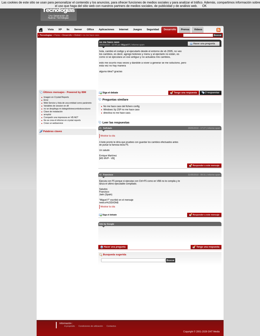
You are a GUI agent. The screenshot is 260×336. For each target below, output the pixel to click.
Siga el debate (108, 92)
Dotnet (77, 35)
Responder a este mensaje (204, 165)
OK (204, 6)
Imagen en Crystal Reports (56, 97)
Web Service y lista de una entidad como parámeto (68, 103)
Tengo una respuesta (183, 92)
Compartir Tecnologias (58, 11)
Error (46, 100)
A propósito (69, 326)
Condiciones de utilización (90, 326)
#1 (100, 128)
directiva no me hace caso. (117, 112)
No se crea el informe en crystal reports (62, 120)
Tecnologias (46, 35)
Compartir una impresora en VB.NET (61, 117)
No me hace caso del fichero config (121, 106)
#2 (100, 174)
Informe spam (137, 45)
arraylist (47, 114)
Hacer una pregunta (202, 43)
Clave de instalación (53, 111)
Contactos (111, 326)
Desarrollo (67, 35)
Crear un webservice (53, 123)
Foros (57, 35)
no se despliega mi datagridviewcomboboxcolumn (67, 108)
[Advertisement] (67, 64)
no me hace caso (91, 35)
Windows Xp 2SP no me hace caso (121, 109)
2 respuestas (211, 92)
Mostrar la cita (108, 135)
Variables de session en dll (56, 106)
